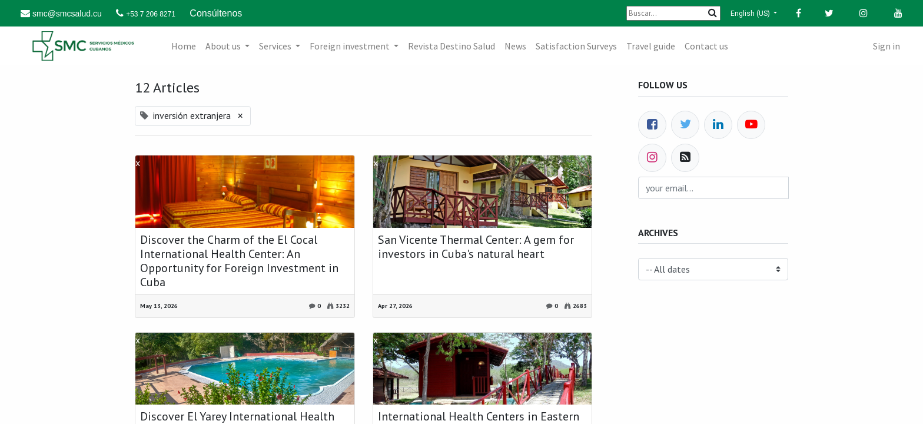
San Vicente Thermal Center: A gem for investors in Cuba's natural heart (476, 247)
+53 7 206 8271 (150, 14)
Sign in (886, 46)
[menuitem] (184, 46)
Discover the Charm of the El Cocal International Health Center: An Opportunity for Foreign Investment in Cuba (239, 261)
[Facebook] (652, 125)
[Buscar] (673, 13)
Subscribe (760, 192)
